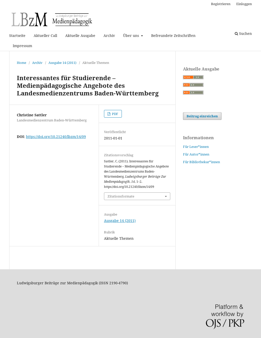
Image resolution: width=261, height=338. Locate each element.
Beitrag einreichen (202, 116)
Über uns (131, 35)
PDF (114, 113)
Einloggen (244, 4)
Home (21, 62)
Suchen (243, 33)
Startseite (17, 35)
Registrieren (220, 4)
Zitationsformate (121, 196)
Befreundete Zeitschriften (173, 35)
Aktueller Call (45, 35)
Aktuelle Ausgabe (80, 35)
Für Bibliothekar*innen (201, 162)
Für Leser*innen (196, 146)
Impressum (22, 45)
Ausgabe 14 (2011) (62, 62)
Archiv (109, 35)
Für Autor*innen (196, 154)
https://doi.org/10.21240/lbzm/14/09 (56, 136)
